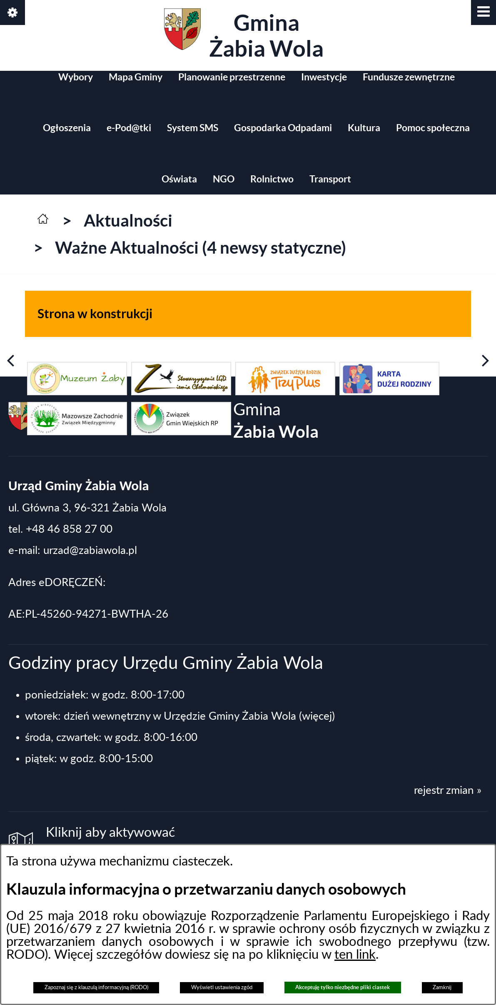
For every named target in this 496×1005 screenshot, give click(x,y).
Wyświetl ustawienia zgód (221, 987)
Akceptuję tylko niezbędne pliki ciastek (342, 987)
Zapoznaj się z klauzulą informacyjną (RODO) (96, 987)
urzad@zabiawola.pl (90, 550)
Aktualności (128, 220)
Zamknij (442, 987)
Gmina (244, 34)
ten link (355, 954)
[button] (483, 12)
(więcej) (317, 716)
